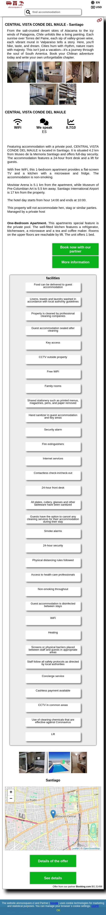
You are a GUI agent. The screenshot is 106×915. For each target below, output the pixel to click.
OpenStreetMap (91, 848)
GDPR (95, 906)
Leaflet (75, 848)
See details (53, 878)
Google (54, 903)
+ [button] (11, 792)
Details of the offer (53, 861)
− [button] (11, 799)
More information (76, 262)
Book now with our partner (75, 249)
